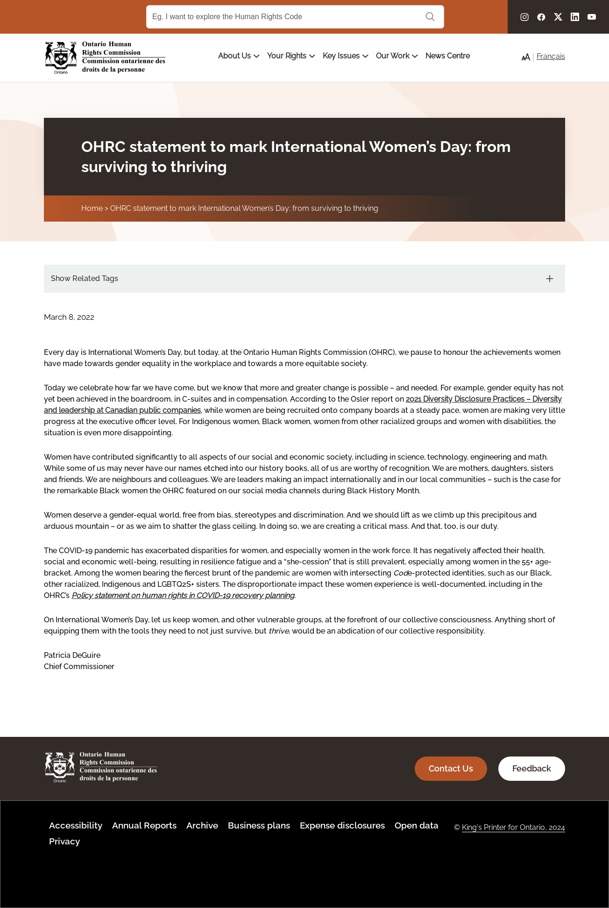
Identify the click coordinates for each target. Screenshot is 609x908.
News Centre (447, 55)
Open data (417, 825)
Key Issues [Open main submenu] (345, 55)
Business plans (259, 825)
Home (92, 208)
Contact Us (451, 768)
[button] (526, 57)
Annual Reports (144, 825)
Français (551, 56)
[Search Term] (295, 17)
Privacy (64, 841)
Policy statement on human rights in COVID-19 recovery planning (182, 595)
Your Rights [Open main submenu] (291, 55)
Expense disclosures (342, 825)
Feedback (531, 768)
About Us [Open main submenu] (239, 55)
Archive (202, 825)
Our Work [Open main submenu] (397, 55)
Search (430, 16)
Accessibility (75, 825)
